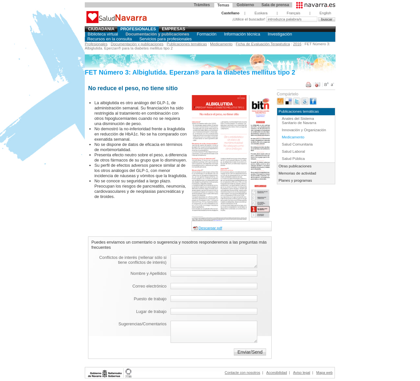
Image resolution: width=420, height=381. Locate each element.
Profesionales (138, 28)
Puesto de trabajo (150, 298)
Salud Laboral (293, 151)
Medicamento (221, 44)
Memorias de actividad (297, 173)
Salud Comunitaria (297, 144)
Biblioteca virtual (103, 34)
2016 (297, 44)
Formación (206, 34)
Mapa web (324, 372)
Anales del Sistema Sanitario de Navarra (299, 121)
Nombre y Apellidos (148, 273)
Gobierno (245, 5)
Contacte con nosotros (242, 372)
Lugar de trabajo (151, 311)
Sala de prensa (275, 5)
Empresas (173, 28)
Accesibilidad (276, 372)
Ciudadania (101, 28)
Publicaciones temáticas (187, 44)
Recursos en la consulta (109, 38)
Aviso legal (301, 372)
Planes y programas (295, 180)
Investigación (280, 34)
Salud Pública (293, 159)
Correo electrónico (149, 286)
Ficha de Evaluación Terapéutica (263, 44)
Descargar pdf (210, 228)
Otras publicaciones (294, 166)
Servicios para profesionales (165, 38)
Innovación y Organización (304, 130)
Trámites (202, 5)
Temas (223, 5)
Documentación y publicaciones (157, 34)
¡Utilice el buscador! (249, 19)
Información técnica (242, 34)
